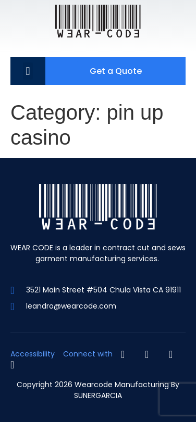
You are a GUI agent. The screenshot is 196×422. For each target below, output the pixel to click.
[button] (28, 71)
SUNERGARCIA (98, 395)
